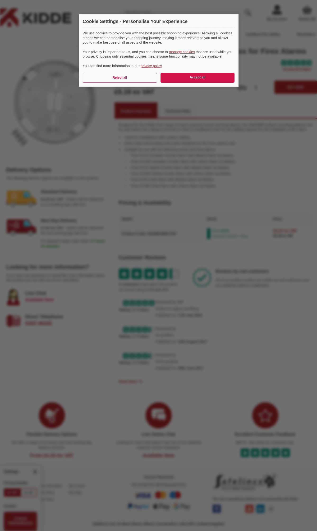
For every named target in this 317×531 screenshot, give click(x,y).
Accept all (197, 77)
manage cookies (182, 52)
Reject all (120, 77)
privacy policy (151, 66)
